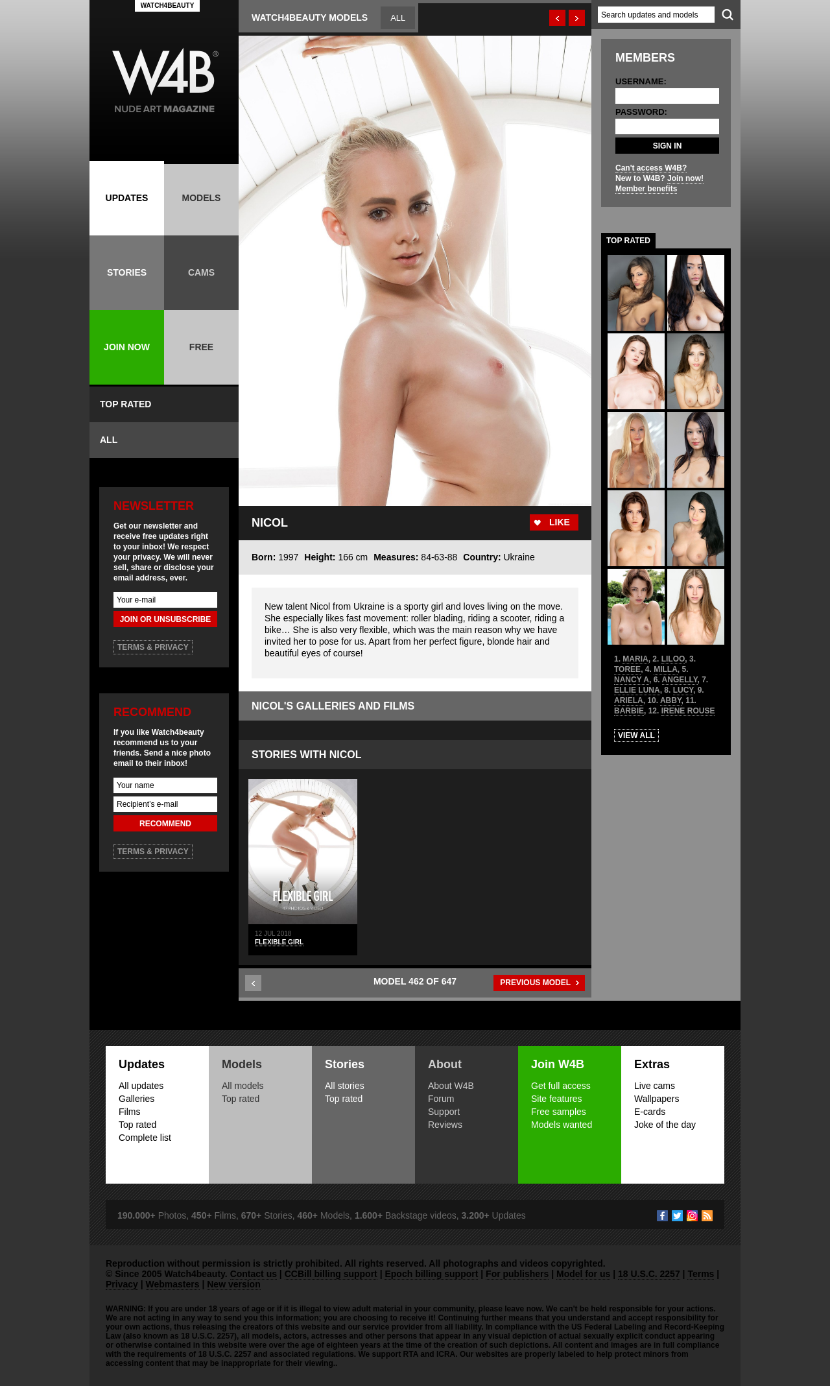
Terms (700, 1274)
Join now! (685, 178)
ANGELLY (680, 679)
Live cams (654, 1086)
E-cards (649, 1111)
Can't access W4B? (651, 168)
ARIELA (628, 700)
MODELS (201, 198)
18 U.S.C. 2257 (649, 1274)
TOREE (627, 669)
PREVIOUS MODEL (535, 982)
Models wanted (561, 1124)
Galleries (136, 1098)
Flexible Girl (279, 942)
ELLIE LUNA (637, 690)
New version (233, 1284)
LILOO (673, 658)
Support (444, 1111)
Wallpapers (657, 1098)
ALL (108, 440)
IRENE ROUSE (688, 710)
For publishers (517, 1274)
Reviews (445, 1124)
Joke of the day (665, 1124)
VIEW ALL (636, 735)
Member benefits (646, 188)
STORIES (127, 272)
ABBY (671, 700)
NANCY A (631, 679)
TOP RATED (125, 404)
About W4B (451, 1086)
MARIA (635, 658)
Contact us (253, 1274)
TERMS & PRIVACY (153, 647)
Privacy (122, 1284)
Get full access (561, 1086)
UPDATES (127, 198)
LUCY (683, 690)
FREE (201, 347)
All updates (141, 1086)
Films (129, 1111)
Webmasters (173, 1284)
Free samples (558, 1111)
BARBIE (629, 710)
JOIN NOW (127, 347)
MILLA (666, 669)
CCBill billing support (331, 1274)
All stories (344, 1086)
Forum (441, 1098)
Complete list (145, 1137)
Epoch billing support (431, 1274)
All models (243, 1086)
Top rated (137, 1124)
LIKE (559, 522)
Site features (556, 1098)
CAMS (201, 272)
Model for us (583, 1274)
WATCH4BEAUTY (168, 5)
